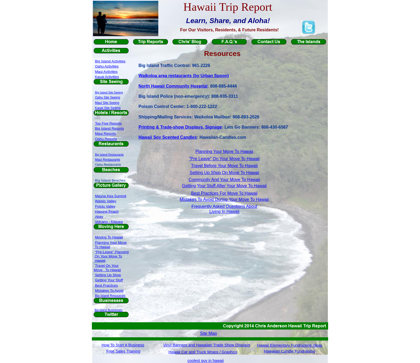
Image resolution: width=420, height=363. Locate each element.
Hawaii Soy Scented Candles (167, 137)
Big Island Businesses (108, 310)
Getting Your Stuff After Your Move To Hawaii (224, 186)
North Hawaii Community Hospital (173, 86)
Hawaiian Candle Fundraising (289, 351)
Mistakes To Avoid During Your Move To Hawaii (224, 199)
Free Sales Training (123, 351)
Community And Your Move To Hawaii (224, 179)
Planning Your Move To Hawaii (224, 151)
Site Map (208, 333)
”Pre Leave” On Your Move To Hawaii (224, 158)
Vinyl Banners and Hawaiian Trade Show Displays (206, 345)
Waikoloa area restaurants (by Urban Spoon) (183, 75)
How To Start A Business (123, 345)
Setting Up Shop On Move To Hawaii (224, 172)
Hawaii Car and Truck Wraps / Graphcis (202, 352)
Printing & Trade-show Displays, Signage (180, 127)
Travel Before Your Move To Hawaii (224, 165)
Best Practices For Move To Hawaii (224, 193)
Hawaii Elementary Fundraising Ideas (289, 345)
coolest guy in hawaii (206, 360)
